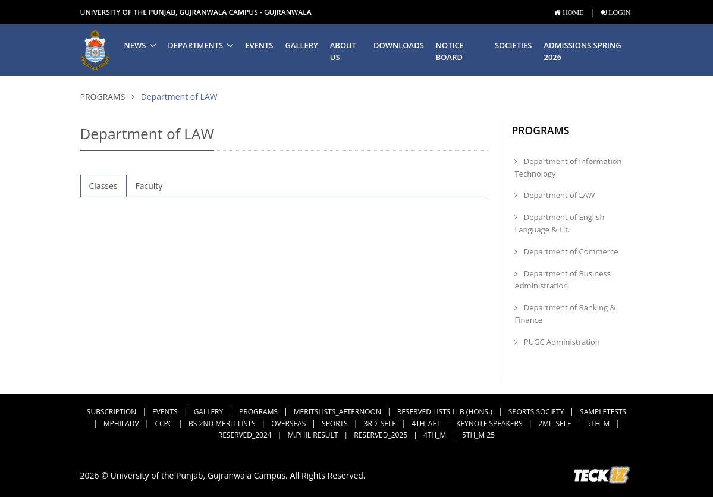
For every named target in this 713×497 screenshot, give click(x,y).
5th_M (598, 424)
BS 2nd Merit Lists (222, 424)
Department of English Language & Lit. (559, 223)
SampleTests (603, 412)
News (135, 45)
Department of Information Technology (567, 167)
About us (343, 51)
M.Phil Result (312, 435)
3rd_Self (380, 424)
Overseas (288, 424)
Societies (513, 45)
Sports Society (536, 412)
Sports (335, 424)
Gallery (301, 45)
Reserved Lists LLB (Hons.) (444, 412)
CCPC (163, 424)
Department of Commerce (566, 251)
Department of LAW (554, 195)
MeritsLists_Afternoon (337, 412)
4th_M (434, 435)
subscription (111, 412)
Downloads (398, 45)
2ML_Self (554, 424)
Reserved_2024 (245, 435)
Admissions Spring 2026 (582, 51)
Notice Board (450, 51)
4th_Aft (426, 424)
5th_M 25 (478, 435)
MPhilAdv (121, 424)
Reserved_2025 (380, 435)
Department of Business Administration (562, 279)
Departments (195, 45)
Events (259, 45)
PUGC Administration (556, 341)
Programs (102, 96)
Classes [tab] (103, 185)
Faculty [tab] (149, 185)
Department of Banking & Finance (564, 313)
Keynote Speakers (489, 424)
